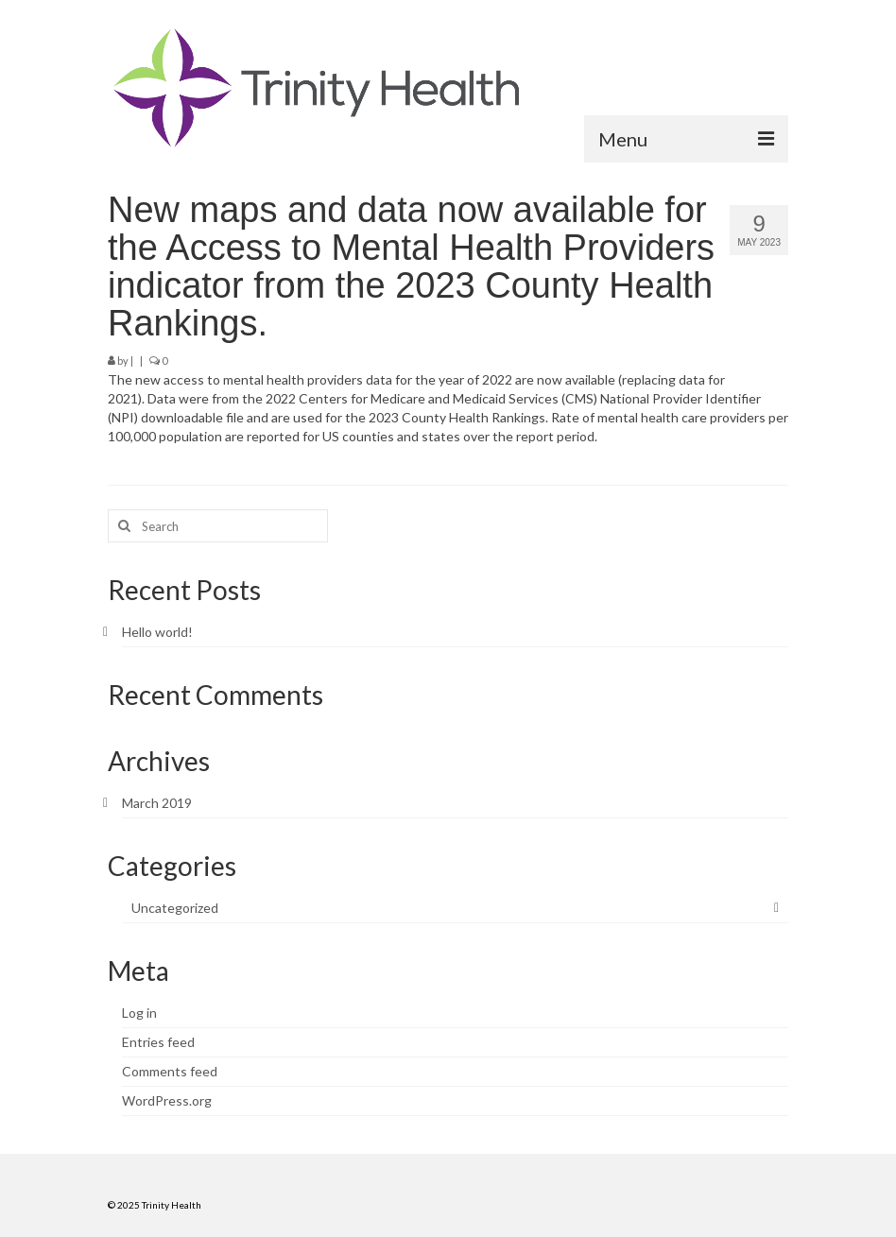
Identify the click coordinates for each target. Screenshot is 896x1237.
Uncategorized (174, 908)
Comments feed (169, 1071)
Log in (139, 1013)
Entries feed (158, 1042)
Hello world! (157, 632)
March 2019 (157, 803)
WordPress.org (167, 1100)
